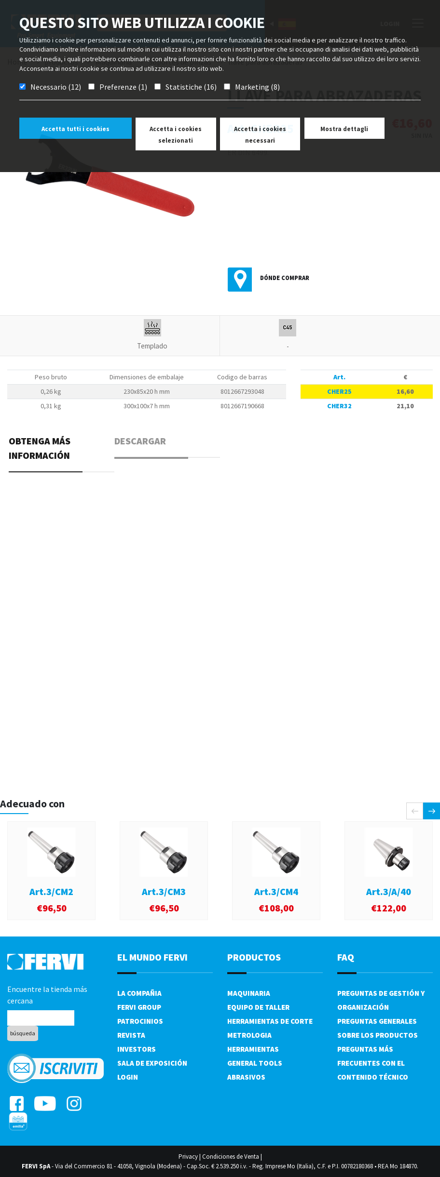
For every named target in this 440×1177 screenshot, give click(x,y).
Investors (136, 1049)
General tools (254, 1063)
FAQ (345, 957)
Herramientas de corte (270, 1021)
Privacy (188, 1156)
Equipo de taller (258, 1007)
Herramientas (253, 1049)
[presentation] (414, 810)
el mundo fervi (152, 957)
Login (127, 1077)
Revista (131, 1035)
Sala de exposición (152, 1063)
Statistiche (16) (191, 87)
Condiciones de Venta (230, 1156)
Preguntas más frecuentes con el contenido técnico (372, 1063)
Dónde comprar (284, 277)
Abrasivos (246, 1077)
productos (254, 957)
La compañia (139, 993)
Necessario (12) (55, 87)
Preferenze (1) (123, 87)
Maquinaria (248, 993)
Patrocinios (140, 1021)
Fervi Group (139, 1007)
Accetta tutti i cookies (75, 129)
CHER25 (339, 391)
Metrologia (249, 1035)
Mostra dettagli (344, 129)
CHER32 (339, 405)
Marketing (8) (257, 87)
